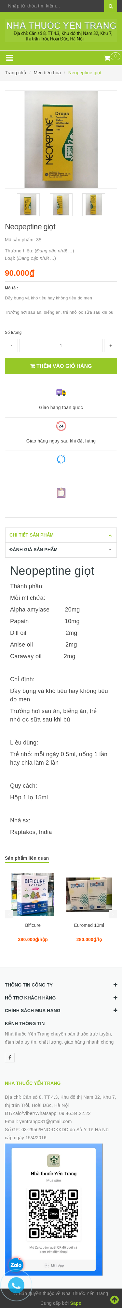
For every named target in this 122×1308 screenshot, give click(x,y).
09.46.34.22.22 (75, 1113)
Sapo (75, 1303)
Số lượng (13, 332)
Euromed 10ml (89, 925)
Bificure (33, 925)
